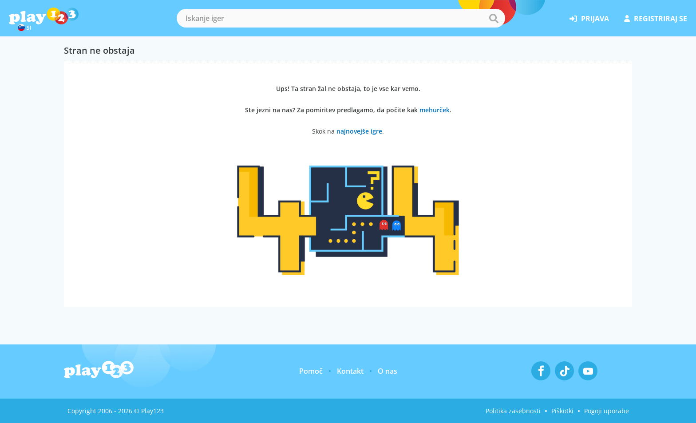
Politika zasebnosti (513, 411)
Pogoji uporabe (606, 411)
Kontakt (350, 371)
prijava (589, 19)
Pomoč (311, 371)
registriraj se (655, 19)
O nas (387, 371)
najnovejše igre (359, 131)
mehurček (434, 110)
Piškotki (562, 411)
